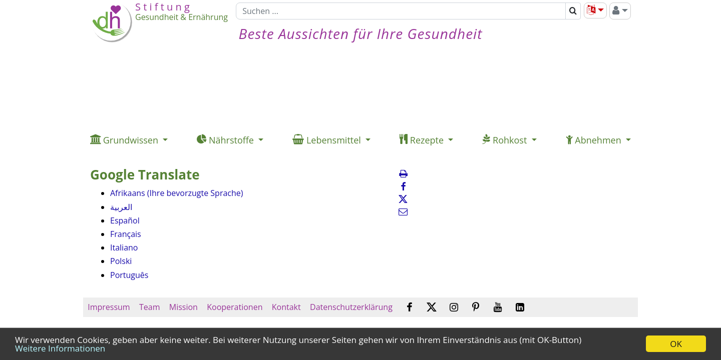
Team (149, 307)
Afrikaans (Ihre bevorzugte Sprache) (176, 193)
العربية (121, 207)
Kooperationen (235, 307)
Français (125, 234)
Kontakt (286, 307)
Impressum (109, 307)
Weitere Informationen (60, 348)
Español (125, 220)
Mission (183, 307)
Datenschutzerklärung (351, 307)
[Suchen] (401, 11)
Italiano (124, 247)
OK (676, 344)
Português (129, 275)
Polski (121, 261)
